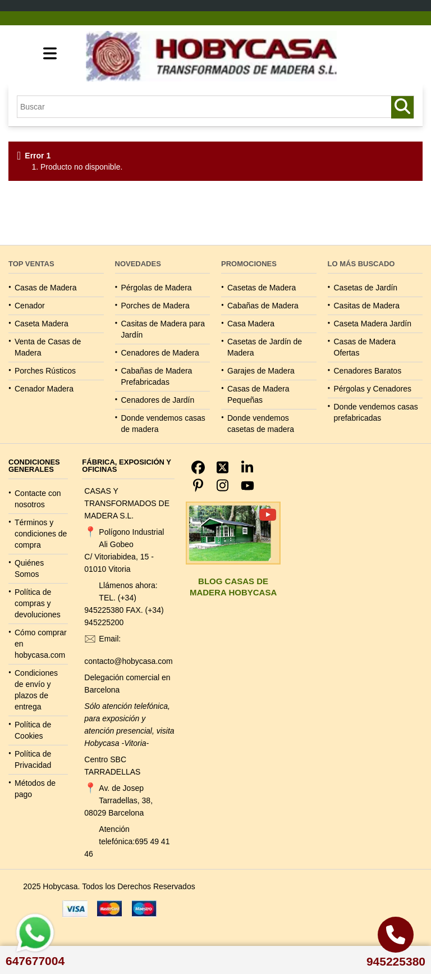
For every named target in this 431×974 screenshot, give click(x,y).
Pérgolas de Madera (156, 287)
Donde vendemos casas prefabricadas (376, 412)
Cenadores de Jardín (158, 399)
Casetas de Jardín (366, 287)
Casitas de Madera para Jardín (163, 329)
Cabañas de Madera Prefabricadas (156, 376)
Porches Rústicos (45, 370)
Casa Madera (250, 323)
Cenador (30, 305)
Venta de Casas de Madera (48, 347)
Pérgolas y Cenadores (373, 388)
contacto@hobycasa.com (128, 661)
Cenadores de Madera (160, 352)
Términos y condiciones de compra (41, 533)
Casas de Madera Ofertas (365, 347)
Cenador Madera (44, 388)
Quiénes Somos (29, 568)
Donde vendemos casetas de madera (260, 423)
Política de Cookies (33, 730)
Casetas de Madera (261, 287)
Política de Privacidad (33, 759)
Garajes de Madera (261, 370)
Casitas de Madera (367, 305)
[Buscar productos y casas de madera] (402, 107)
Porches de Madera (155, 305)
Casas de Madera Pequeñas (258, 394)
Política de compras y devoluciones (38, 603)
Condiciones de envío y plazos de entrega (36, 689)
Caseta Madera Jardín (373, 323)
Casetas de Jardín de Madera (264, 347)
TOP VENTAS (31, 264)
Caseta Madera (41, 323)
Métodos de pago (35, 789)
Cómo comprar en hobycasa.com (41, 643)
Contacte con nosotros (38, 499)
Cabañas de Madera (263, 305)
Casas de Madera (46, 287)
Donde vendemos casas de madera (163, 423)
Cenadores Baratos (368, 370)
